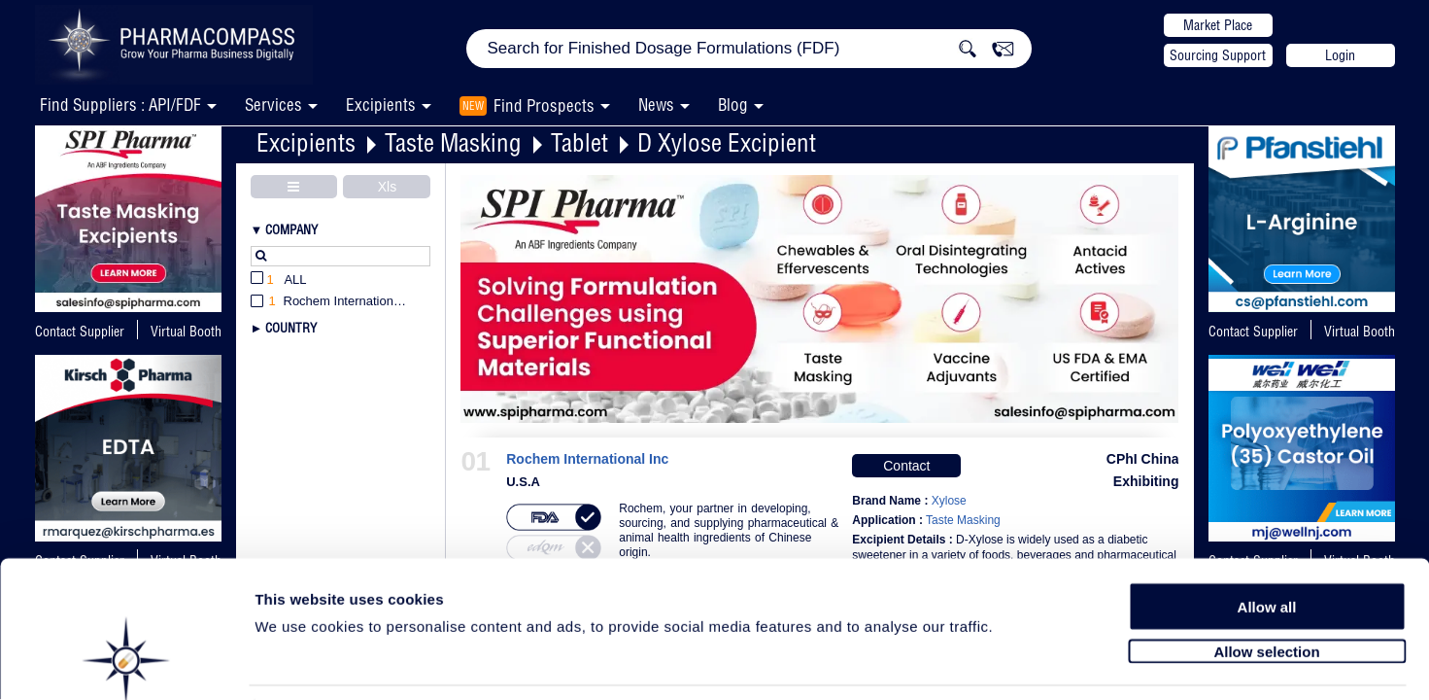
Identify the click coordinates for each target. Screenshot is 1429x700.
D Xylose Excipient (726, 142)
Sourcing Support (1218, 55)
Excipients (306, 142)
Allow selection (1266, 581)
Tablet (579, 142)
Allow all (1267, 537)
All (279, 280)
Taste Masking (453, 142)
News (656, 104)
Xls (387, 186)
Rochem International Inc (587, 459)
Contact (906, 465)
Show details (1019, 662)
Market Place (1217, 25)
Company (291, 229)
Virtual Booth (1359, 331)
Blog (733, 104)
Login (1340, 55)
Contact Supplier (79, 331)
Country (291, 327)
